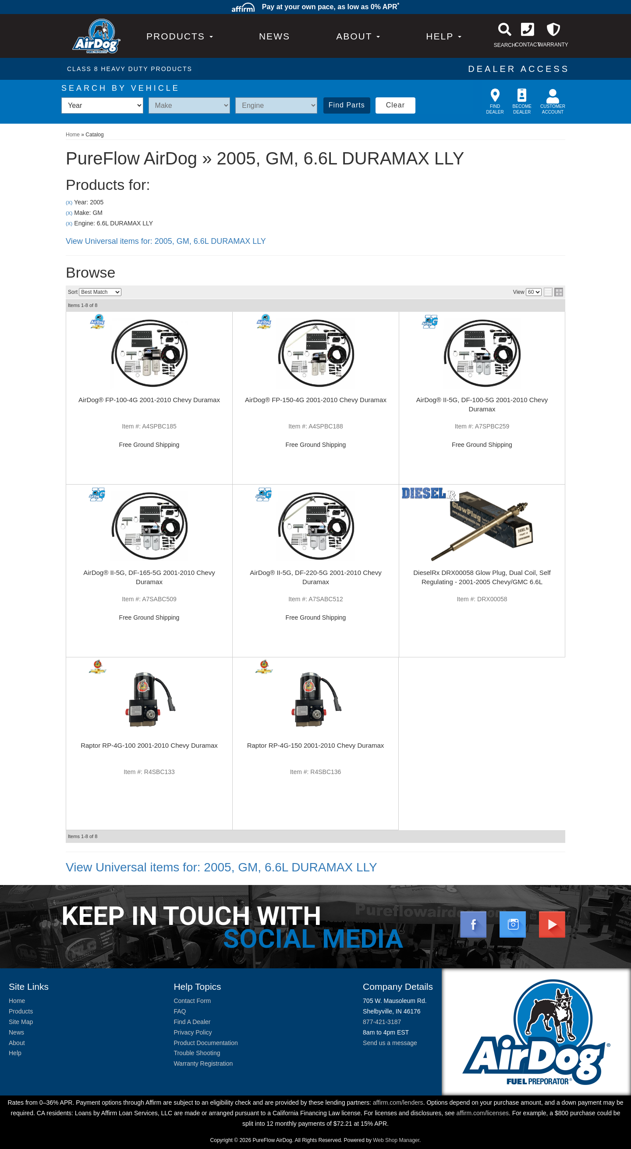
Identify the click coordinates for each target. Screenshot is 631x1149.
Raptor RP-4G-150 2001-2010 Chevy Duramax (315, 745)
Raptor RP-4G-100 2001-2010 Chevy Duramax (149, 745)
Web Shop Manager (396, 1140)
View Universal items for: (166, 241)
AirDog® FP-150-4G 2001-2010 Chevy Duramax (315, 399)
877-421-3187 (382, 1021)
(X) (69, 202)
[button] (358, 36)
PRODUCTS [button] (179, 36)
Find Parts (347, 105)
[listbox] (102, 105)
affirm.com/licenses (482, 1113)
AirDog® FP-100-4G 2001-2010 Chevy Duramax (149, 399)
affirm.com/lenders (398, 1102)
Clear (395, 105)
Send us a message (390, 1042)
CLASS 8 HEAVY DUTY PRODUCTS (129, 68)
